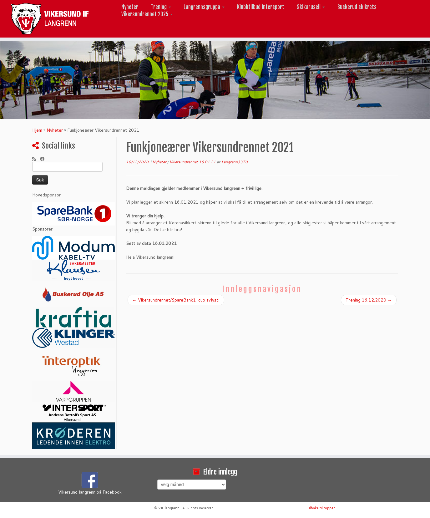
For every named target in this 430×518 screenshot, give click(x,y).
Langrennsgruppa (204, 7)
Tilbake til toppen (321, 507)
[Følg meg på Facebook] (44, 158)
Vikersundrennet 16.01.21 (193, 162)
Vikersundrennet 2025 (147, 14)
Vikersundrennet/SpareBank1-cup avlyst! (176, 300)
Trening (161, 7)
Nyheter (129, 7)
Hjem (37, 130)
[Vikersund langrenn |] (49, 18)
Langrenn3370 (234, 162)
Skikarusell (311, 7)
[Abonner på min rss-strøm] (36, 158)
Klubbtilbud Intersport (260, 7)
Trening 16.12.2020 (369, 300)
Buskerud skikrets (357, 7)
